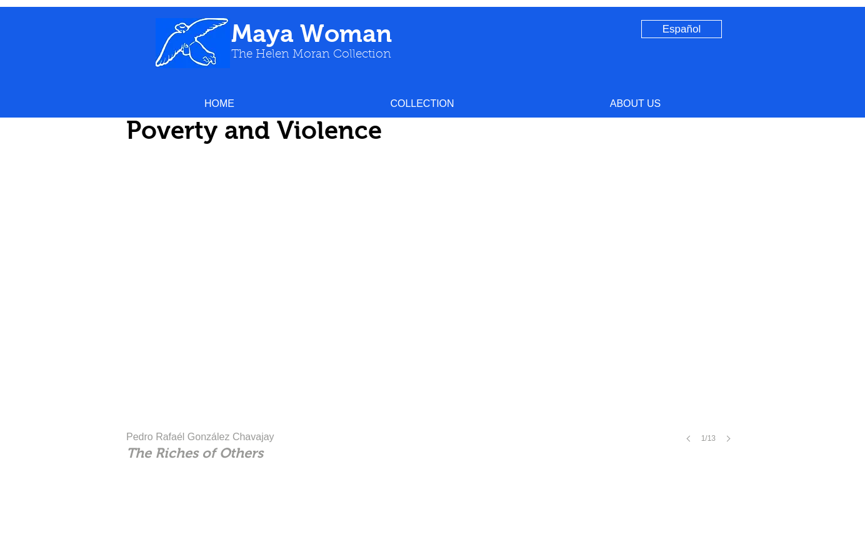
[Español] (681, 29)
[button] (422, 103)
